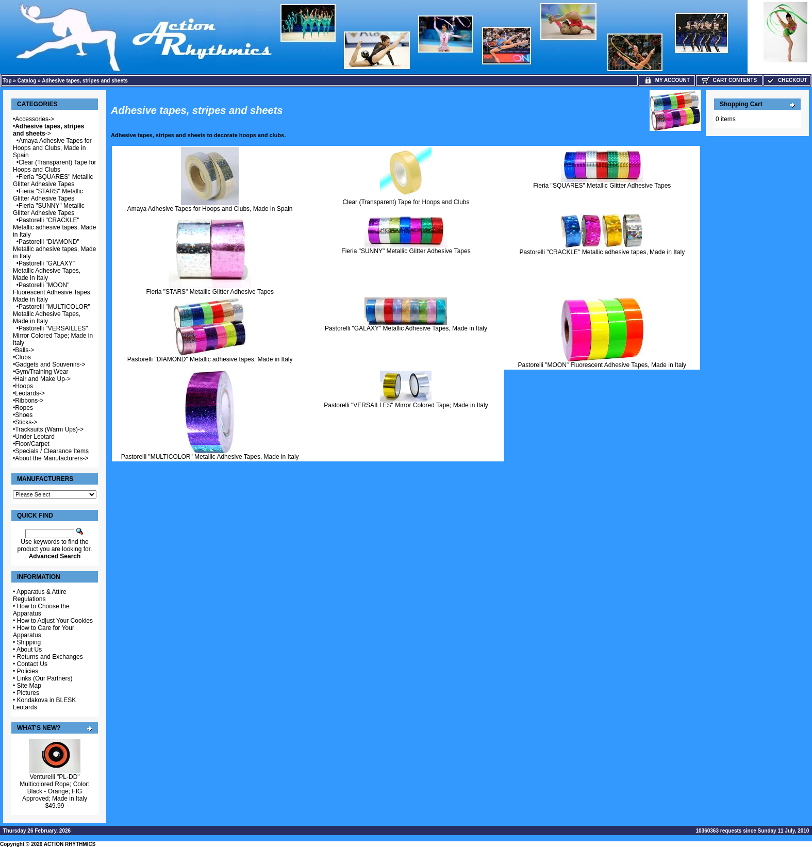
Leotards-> (30, 393)
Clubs (23, 357)
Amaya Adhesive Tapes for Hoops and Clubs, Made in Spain (52, 148)
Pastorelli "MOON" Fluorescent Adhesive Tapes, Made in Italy (52, 292)
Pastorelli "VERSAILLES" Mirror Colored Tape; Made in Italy (53, 335)
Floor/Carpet (32, 443)
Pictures (28, 692)
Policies (27, 671)
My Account (667, 80)
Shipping (29, 642)
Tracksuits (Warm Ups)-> (49, 429)
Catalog (27, 81)
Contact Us (32, 664)
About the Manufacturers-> (51, 458)
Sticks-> (26, 422)
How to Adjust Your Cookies (55, 620)
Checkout (787, 80)
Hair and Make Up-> (43, 379)
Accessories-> (34, 119)
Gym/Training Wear (41, 371)
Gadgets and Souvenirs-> (50, 364)
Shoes (23, 415)
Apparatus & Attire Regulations (40, 595)
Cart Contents (729, 80)
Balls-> (24, 350)
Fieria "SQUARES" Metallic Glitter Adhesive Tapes (53, 180)
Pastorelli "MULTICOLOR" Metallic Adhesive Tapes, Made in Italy (51, 314)
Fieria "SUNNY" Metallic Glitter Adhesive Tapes (49, 209)
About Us (29, 649)
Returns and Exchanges (50, 656)
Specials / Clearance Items (52, 451)
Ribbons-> (29, 400)
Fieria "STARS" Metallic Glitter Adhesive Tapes (48, 195)
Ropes (24, 407)
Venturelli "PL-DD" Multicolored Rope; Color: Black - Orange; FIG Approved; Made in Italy (54, 787)
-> (48, 130)
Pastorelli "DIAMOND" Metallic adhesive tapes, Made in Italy (54, 249)
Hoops (24, 386)
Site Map (29, 685)
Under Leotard (35, 436)
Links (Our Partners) (45, 678)
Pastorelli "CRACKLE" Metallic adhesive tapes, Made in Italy (54, 227)
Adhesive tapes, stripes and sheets (85, 81)
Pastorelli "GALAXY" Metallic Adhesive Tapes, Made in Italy (46, 270)
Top (7, 81)
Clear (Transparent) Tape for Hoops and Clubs (54, 166)
